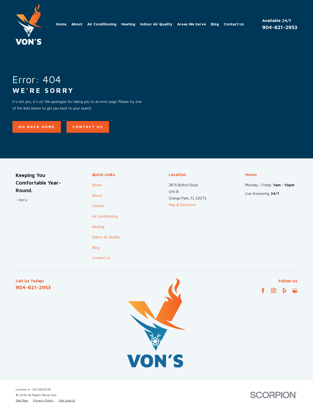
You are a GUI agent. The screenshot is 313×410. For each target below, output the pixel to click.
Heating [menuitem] (128, 24)
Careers (98, 206)
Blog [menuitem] (215, 24)
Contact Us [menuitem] (234, 24)
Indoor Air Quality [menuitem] (156, 24)
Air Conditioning (105, 216)
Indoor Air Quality (106, 237)
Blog (95, 247)
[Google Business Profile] (294, 290)
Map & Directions (182, 205)
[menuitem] (22, 400)
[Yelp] (284, 290)
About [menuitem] (76, 24)
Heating (98, 227)
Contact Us (87, 127)
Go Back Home (36, 127)
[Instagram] (273, 290)
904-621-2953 (279, 27)
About (97, 195)
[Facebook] (263, 290)
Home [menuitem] (61, 24)
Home (97, 185)
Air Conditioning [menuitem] (101, 24)
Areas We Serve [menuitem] (191, 24)
